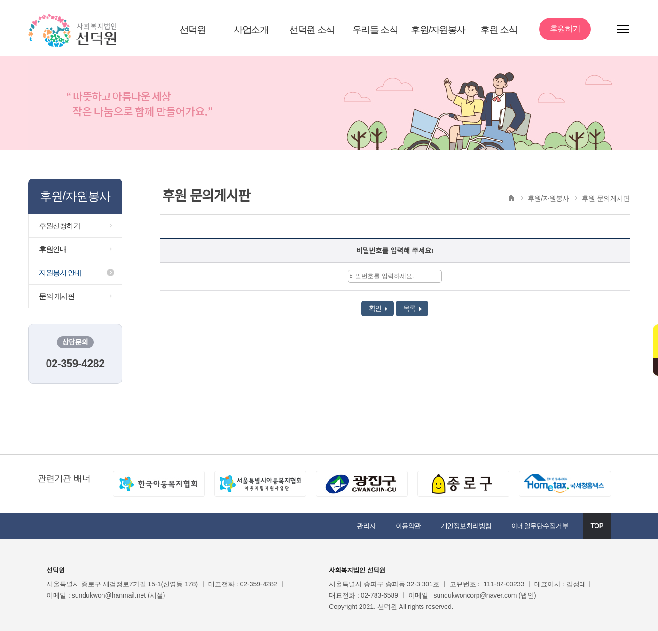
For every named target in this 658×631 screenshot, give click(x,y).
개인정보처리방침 (466, 526)
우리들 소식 (375, 29)
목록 (412, 308)
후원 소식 (498, 29)
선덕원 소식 (312, 29)
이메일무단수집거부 (540, 526)
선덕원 (193, 29)
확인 (378, 308)
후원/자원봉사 (438, 29)
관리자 (366, 526)
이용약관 (408, 526)
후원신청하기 (59, 226)
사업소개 (251, 29)
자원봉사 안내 (60, 273)
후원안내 (52, 249)
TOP (596, 526)
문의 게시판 (56, 296)
